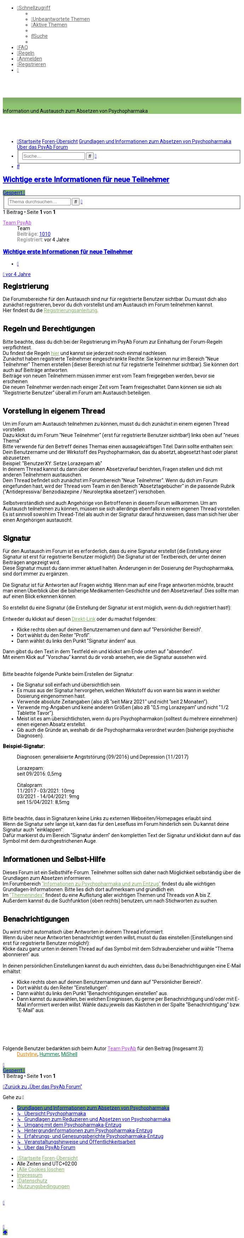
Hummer (49, 1054)
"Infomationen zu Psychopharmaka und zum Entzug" (101, 884)
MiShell (69, 1054)
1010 (45, 234)
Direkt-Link (83, 619)
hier (55, 353)
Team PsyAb (17, 223)
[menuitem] (60, 19)
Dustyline (27, 1054)
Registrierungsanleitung (70, 310)
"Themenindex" (27, 895)
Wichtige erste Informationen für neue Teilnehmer (86, 179)
